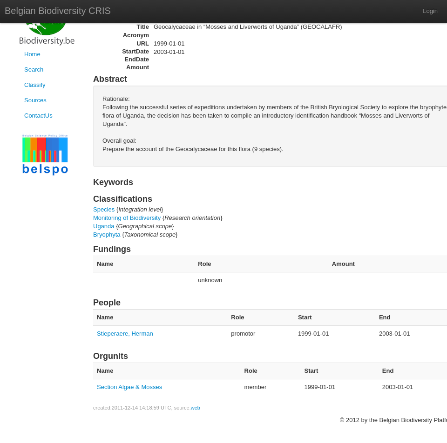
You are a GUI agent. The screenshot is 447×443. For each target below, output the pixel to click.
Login (430, 10)
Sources (35, 100)
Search (33, 69)
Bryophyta (107, 234)
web (195, 407)
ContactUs (38, 115)
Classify (35, 84)
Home (32, 54)
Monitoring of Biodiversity (127, 217)
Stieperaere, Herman (125, 333)
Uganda (104, 226)
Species (104, 209)
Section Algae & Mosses (129, 386)
